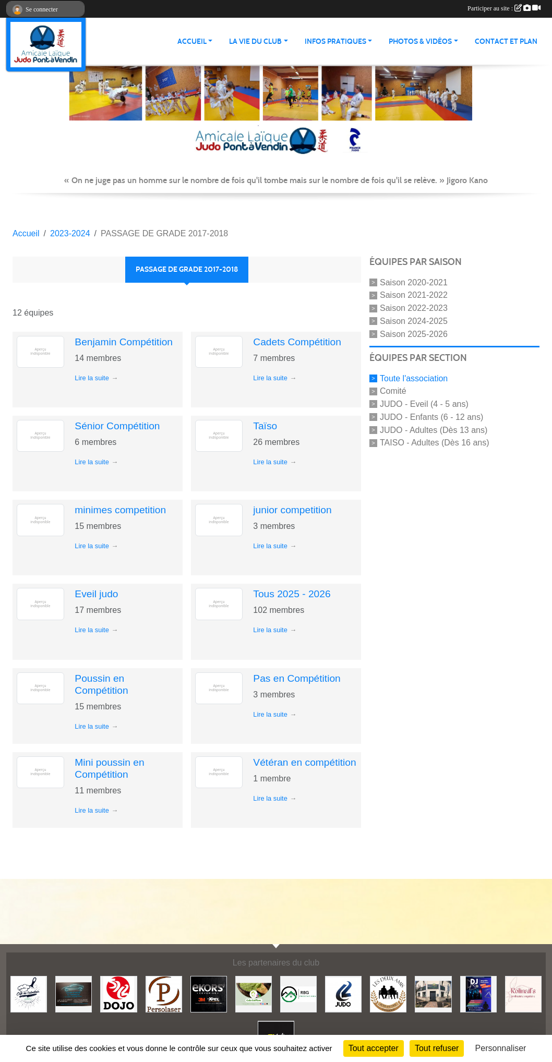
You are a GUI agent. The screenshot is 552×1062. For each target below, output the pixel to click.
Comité (393, 391)
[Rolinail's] (523, 993)
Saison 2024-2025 (414, 321)
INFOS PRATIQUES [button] (335, 41)
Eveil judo (96, 593)
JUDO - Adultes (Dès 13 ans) (433, 429)
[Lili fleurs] (433, 993)
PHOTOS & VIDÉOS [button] (420, 41)
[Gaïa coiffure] (253, 993)
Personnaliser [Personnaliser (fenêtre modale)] (500, 1048)
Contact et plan (506, 41)
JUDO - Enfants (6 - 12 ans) (431, 417)
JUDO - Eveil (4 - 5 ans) (424, 404)
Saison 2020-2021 (414, 281)
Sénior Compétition (117, 425)
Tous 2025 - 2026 (291, 593)
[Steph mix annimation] (478, 993)
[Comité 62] (343, 993)
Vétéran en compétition (304, 762)
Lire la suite (92, 378)
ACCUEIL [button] (192, 41)
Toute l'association (414, 377)
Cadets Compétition (297, 341)
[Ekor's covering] (208, 993)
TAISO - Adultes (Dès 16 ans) (434, 442)
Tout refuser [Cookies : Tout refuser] (437, 1048)
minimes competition (120, 509)
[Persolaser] (164, 993)
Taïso (265, 425)
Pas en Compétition (296, 678)
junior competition (292, 509)
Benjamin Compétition (124, 341)
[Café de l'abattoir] (28, 993)
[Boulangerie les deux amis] (388, 993)
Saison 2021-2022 (414, 295)
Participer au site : (504, 8)
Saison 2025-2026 (414, 334)
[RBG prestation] (298, 993)
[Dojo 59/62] (118, 993)
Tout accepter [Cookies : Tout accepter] (374, 1048)
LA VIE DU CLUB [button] (255, 41)
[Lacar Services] (73, 993)
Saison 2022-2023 (414, 308)
